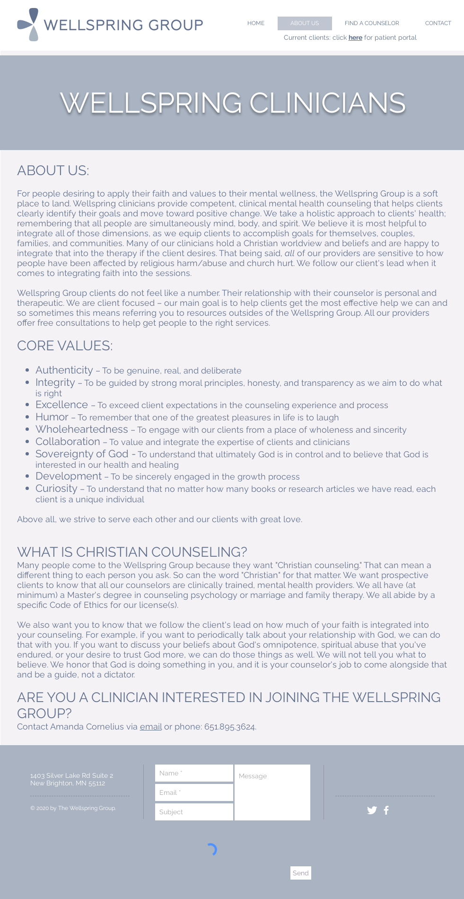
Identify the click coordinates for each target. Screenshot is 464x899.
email (151, 726)
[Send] (300, 873)
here (355, 37)
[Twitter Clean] (372, 810)
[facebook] (386, 810)
